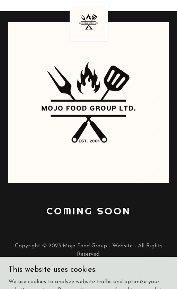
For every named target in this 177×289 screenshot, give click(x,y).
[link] (89, 5)
